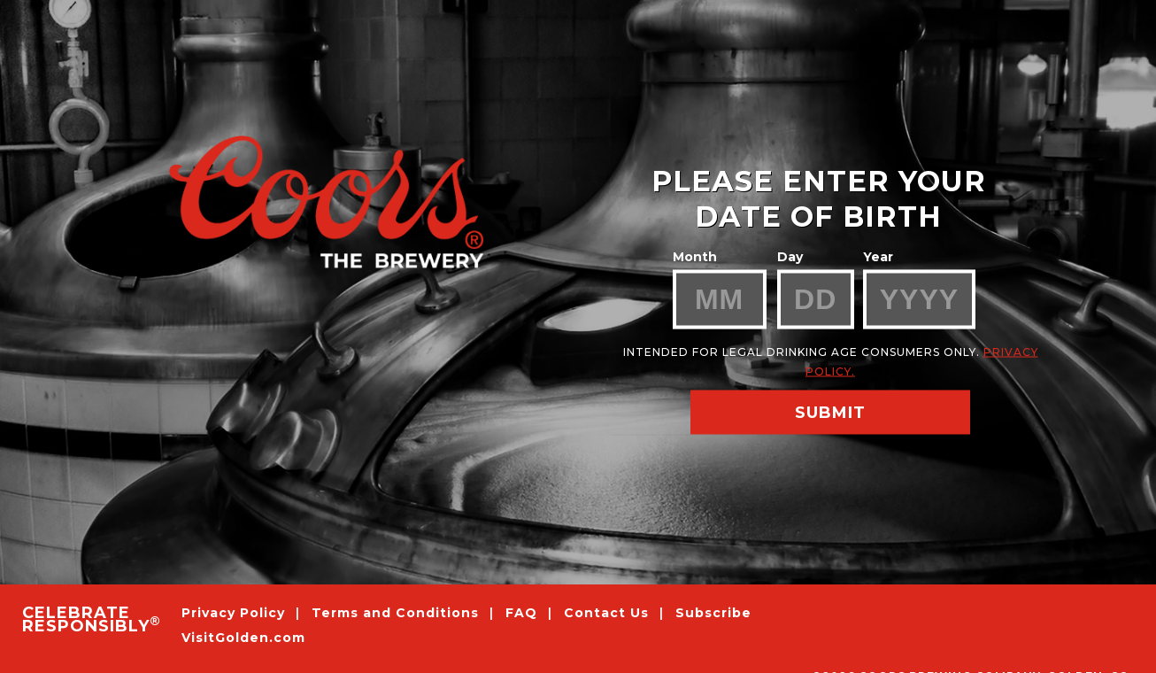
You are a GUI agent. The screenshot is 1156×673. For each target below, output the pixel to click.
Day (790, 257)
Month (695, 257)
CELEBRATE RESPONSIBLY (90, 620)
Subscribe (713, 612)
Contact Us (606, 612)
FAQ (521, 612)
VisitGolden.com (243, 638)
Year (878, 257)
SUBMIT (830, 412)
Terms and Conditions (397, 612)
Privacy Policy (235, 612)
